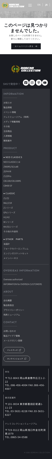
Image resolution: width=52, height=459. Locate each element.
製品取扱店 (8, 305)
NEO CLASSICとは (11, 161)
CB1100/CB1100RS (12, 180)
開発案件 (7, 140)
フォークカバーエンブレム (15, 248)
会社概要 (7, 300)
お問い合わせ (9, 331)
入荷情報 (7, 135)
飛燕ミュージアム (11, 314)
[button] (30, 5)
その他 (6, 126)
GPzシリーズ (9, 212)
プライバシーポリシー (13, 309)
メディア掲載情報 (11, 121)
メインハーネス (10, 258)
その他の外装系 (10, 231)
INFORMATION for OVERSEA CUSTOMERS (22, 284)
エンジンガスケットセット (15, 253)
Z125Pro (7, 176)
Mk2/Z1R (7, 202)
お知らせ (7, 102)
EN (38, 4)
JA (46, 4)
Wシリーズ (8, 221)
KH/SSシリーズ (10, 226)
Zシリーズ (8, 207)
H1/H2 (6, 217)
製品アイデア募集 (11, 335)
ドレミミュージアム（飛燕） (16, 116)
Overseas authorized (12, 279)
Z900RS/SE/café (10, 166)
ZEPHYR (7, 171)
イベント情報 (9, 112)
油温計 (6, 243)
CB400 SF (7, 185)
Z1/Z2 (6, 198)
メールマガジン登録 (12, 340)
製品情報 (7, 107)
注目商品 (7, 131)
